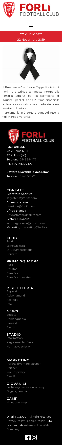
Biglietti (12, 291)
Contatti (12, 254)
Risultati (12, 269)
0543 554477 (28, 159)
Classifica (12, 273)
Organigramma (17, 391)
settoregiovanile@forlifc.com (26, 223)
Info (9, 304)
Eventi (11, 327)
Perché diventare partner (24, 363)
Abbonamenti (16, 295)
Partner (12, 368)
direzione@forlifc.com (21, 206)
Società (11, 314)
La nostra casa (16, 245)
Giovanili (12, 323)
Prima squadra (16, 319)
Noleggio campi (17, 402)
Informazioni (15, 338)
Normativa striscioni (19, 346)
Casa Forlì (13, 376)
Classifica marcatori (19, 277)
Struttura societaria (19, 249)
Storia (10, 241)
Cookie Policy (36, 421)
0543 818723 (28, 176)
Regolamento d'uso (20, 342)
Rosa (10, 264)
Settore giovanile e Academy (25, 387)
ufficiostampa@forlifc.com (24, 215)
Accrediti (12, 299)
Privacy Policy (16, 421)
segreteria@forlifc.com (22, 198)
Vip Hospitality (16, 372)
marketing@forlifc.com (36, 227)
